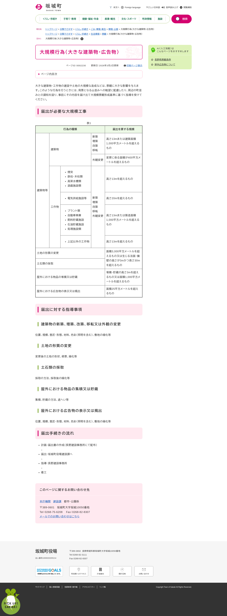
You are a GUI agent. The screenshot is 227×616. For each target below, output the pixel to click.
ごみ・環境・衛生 (98, 29)
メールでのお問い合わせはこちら (59, 516)
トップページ (51, 29)
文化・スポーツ (128, 19)
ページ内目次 (49, 74)
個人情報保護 (54, 587)
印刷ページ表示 (134, 65)
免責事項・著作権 (70, 587)
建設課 (57, 501)
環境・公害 (113, 29)
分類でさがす (66, 29)
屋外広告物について (165, 64)
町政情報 (147, 19)
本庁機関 (45, 501)
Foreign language (133, 7)
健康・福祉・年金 (90, 19)
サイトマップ (39, 587)
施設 (160, 19)
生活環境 (95, 34)
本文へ (116, 7)
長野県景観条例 (163, 59)
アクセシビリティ (88, 587)
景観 (104, 34)
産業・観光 (110, 19)
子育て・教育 (69, 19)
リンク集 (102, 587)
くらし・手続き (50, 19)
